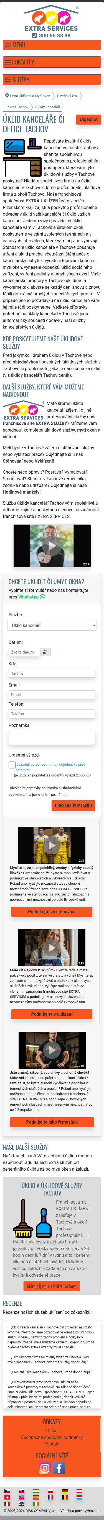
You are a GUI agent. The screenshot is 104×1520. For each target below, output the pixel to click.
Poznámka (19, 725)
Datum (15, 642)
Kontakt (51, 1444)
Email (14, 685)
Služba (15, 614)
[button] (52, 45)
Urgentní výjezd (24, 755)
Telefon (16, 704)
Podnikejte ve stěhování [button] (51, 911)
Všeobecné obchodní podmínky (52, 1437)
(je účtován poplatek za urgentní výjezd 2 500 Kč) (52, 775)
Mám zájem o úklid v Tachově (52, 1286)
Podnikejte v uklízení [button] (52, 1014)
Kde (12, 663)
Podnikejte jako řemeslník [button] (52, 1122)
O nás (52, 1430)
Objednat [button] (89, 119)
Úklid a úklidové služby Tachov (52, 1189)
